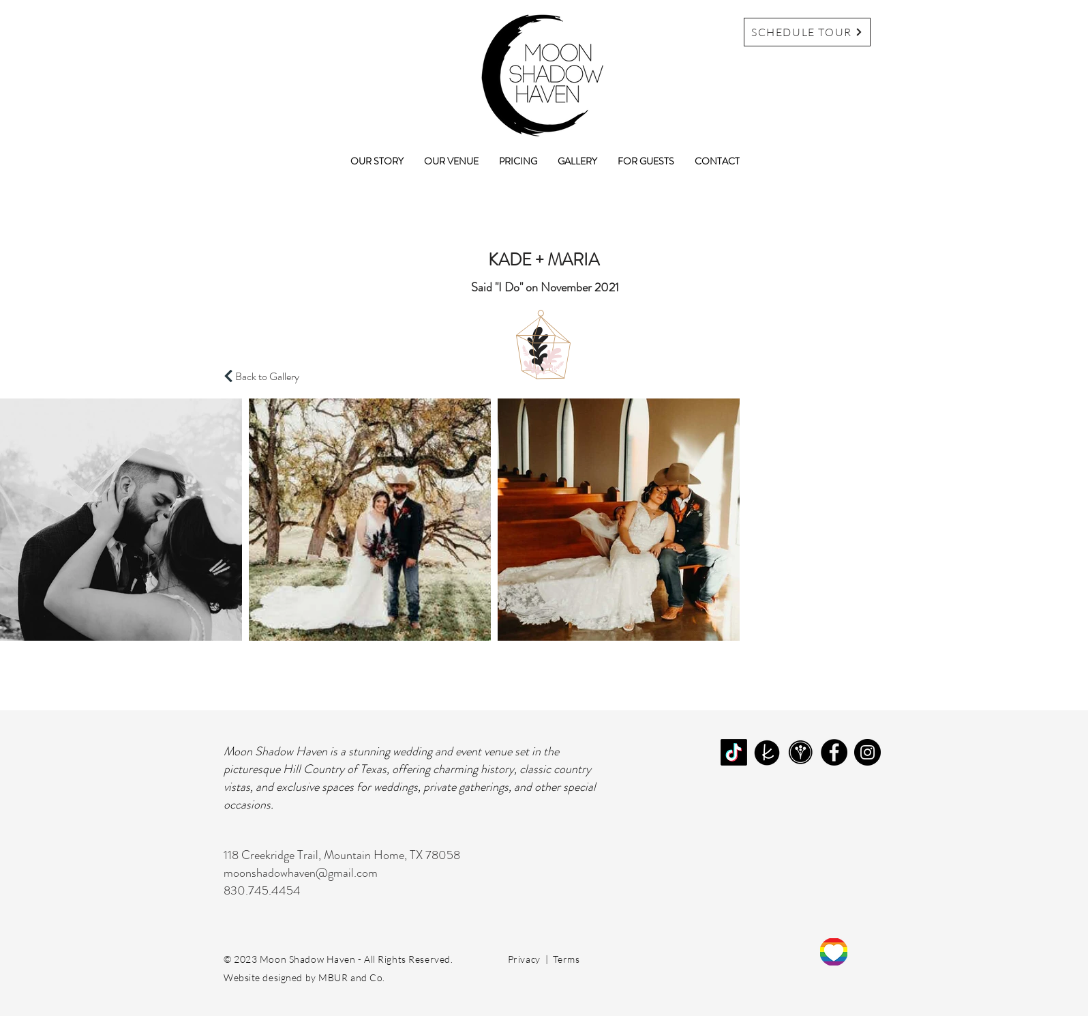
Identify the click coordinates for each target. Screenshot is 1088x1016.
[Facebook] (834, 752)
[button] (451, 161)
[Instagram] (867, 752)
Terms (566, 959)
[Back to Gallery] (270, 376)
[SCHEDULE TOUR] (807, 32)
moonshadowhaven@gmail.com (301, 873)
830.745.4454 (262, 890)
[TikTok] (734, 752)
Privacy (524, 959)
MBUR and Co (350, 977)
